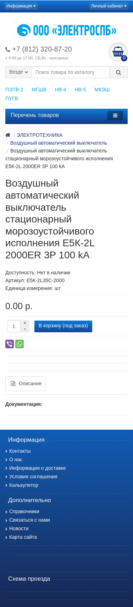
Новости (16, 528)
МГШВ (39, 89)
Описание (26, 383)
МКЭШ (102, 89)
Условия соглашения (31, 476)
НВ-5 (80, 89)
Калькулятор (21, 485)
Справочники (22, 511)
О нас (13, 459)
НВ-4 (60, 89)
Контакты (18, 451)
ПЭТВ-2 (14, 89)
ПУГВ (11, 98)
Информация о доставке (35, 468)
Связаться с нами (27, 520)
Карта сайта (21, 537)
